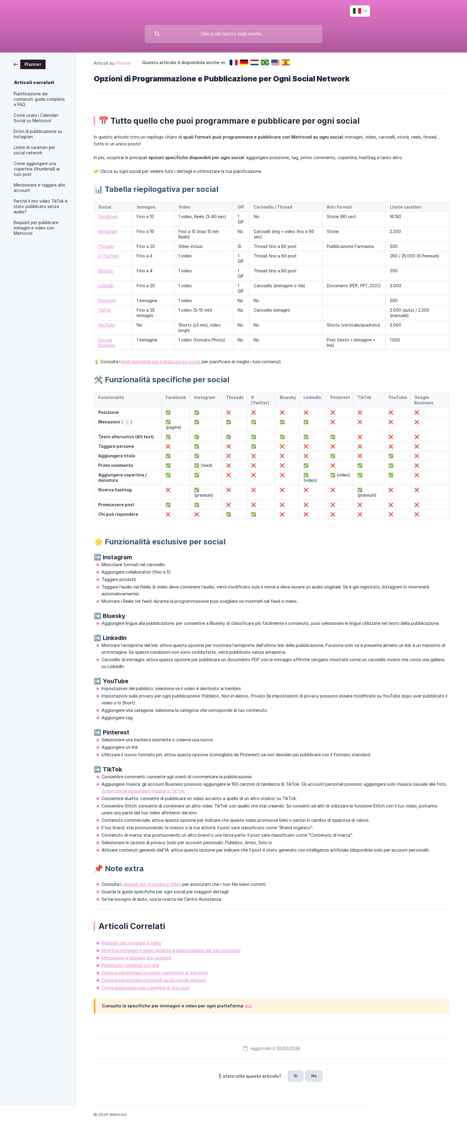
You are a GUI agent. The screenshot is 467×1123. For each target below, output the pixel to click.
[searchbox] (233, 34)
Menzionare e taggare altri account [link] (39, 188)
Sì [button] (296, 1075)
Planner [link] (123, 63)
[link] (30, 64)
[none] (360, 11)
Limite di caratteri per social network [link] (34, 150)
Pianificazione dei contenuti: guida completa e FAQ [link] (39, 99)
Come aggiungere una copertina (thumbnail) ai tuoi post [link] (37, 169)
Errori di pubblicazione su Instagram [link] (38, 134)
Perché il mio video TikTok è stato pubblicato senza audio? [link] (40, 206)
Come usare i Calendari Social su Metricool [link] (36, 118)
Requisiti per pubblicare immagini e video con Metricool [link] (36, 228)
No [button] (314, 1075)
